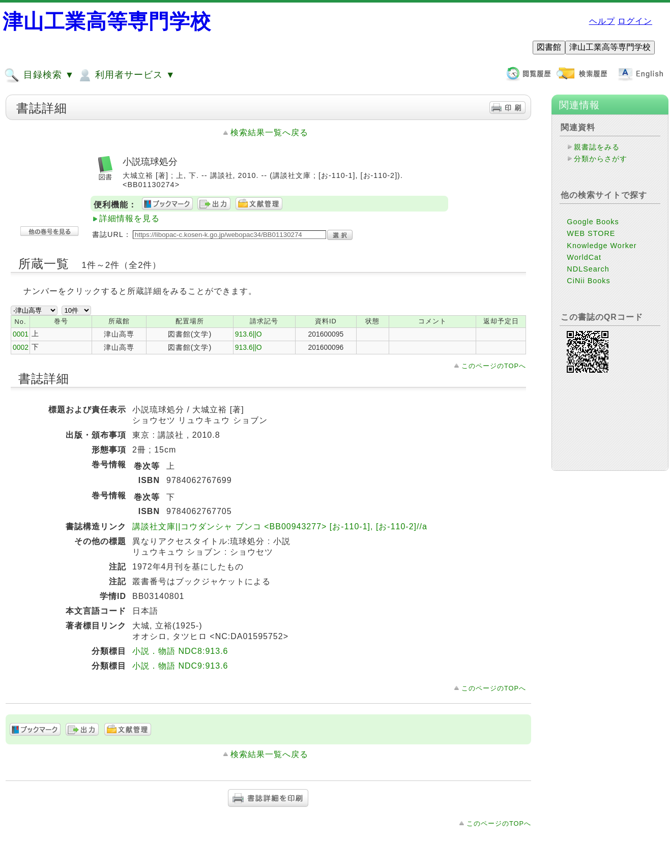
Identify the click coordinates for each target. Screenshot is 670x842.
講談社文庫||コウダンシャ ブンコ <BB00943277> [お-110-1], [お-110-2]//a (279, 526)
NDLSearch (588, 269)
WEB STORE (591, 233)
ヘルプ (602, 21)
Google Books (593, 222)
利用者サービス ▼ (126, 75)
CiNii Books (588, 281)
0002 (20, 347)
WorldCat (584, 257)
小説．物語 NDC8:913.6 (180, 651)
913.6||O (248, 334)
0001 (20, 334)
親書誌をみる (597, 147)
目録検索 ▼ (39, 75)
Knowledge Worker (601, 246)
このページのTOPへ (493, 366)
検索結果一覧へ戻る (269, 132)
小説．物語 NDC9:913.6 (180, 665)
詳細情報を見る (129, 218)
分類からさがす (600, 159)
